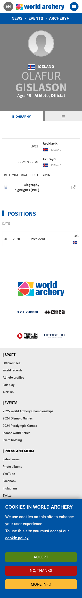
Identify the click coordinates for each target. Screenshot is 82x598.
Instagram (10, 488)
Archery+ (59, 18)
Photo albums (12, 467)
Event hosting (12, 440)
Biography (21, 116)
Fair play (9, 385)
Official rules (11, 363)
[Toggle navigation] (74, 6)
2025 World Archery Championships (28, 411)
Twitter (7, 496)
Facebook (9, 481)
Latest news (11, 459)
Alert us (8, 392)
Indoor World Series (16, 433)
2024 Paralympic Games (20, 426)
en (8, 6)
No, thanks (41, 570)
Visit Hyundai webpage (27, 311)
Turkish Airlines (27, 335)
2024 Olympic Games (18, 418)
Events (35, 18)
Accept (41, 557)
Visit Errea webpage (54, 311)
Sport (10, 355)
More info (41, 584)
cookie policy (17, 538)
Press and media (19, 451)
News (17, 18)
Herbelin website (54, 335)
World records (12, 370)
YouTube (9, 474)
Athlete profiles (13, 377)
